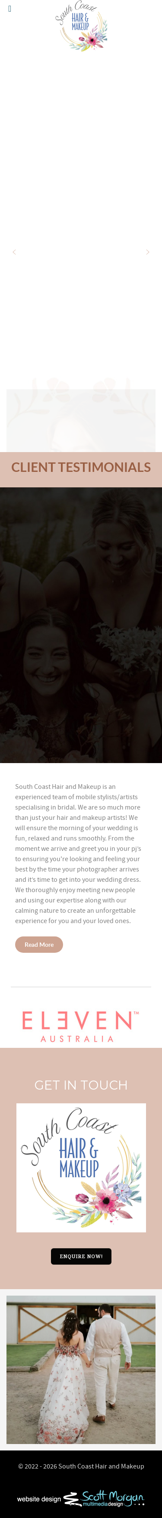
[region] (81, 625)
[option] (81, 1369)
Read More (39, 944)
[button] (14, 252)
